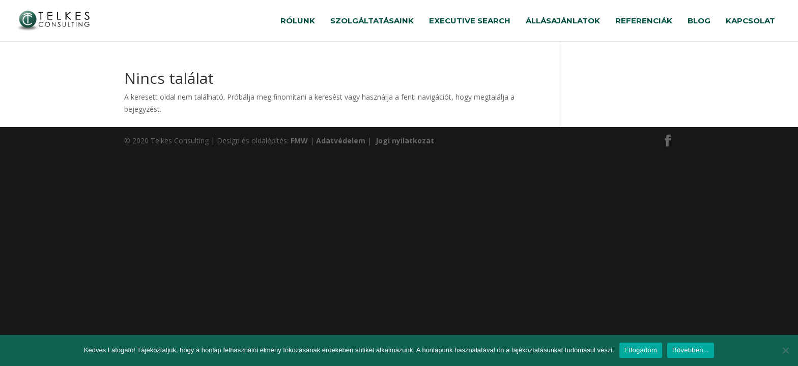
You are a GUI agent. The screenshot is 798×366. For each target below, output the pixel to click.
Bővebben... (690, 350)
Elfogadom (640, 350)
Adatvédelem (341, 140)
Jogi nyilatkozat (404, 140)
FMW (300, 140)
